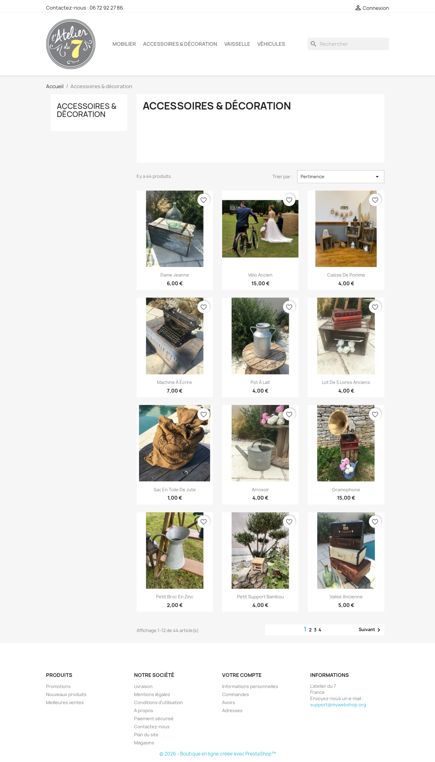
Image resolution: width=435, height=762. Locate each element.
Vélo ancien (260, 275)
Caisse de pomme (346, 275)
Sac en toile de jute (175, 490)
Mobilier (124, 44)
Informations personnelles (250, 686)
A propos (143, 710)
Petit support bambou (260, 597)
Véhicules (271, 44)
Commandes (235, 694)
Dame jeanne (174, 275)
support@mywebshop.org (338, 705)
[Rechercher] (348, 44)
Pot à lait (260, 382)
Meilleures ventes (65, 702)
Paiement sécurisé (154, 718)
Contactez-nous (152, 727)
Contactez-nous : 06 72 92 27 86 (84, 7)
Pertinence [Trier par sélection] (341, 176)
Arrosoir (260, 490)
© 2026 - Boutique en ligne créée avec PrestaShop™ (217, 754)
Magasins (144, 743)
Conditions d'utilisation (158, 702)
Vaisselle (237, 44)
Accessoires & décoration (180, 44)
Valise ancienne (346, 597)
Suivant (370, 630)
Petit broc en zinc (174, 597)
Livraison (143, 686)
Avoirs (228, 702)
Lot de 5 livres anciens (346, 382)
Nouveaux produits (66, 694)
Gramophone (346, 490)
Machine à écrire (174, 382)
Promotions (58, 686)
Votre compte (242, 675)
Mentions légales (152, 694)
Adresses (232, 710)
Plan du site (146, 735)
